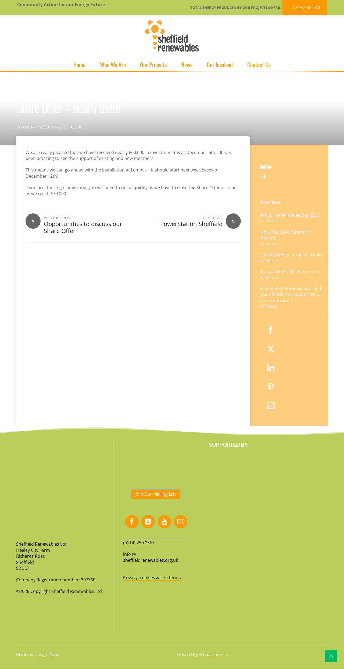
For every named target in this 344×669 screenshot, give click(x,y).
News (186, 64)
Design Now (46, 654)
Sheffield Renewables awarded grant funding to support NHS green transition (290, 294)
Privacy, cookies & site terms (152, 578)
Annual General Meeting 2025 (289, 271)
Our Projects (153, 64)
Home (79, 64)
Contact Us (259, 64)
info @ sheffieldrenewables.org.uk (150, 557)
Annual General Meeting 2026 (289, 215)
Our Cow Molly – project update (291, 255)
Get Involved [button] (220, 64)
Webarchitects (213, 654)
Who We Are (113, 64)
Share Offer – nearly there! (70, 107)
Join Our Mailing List (156, 494)
